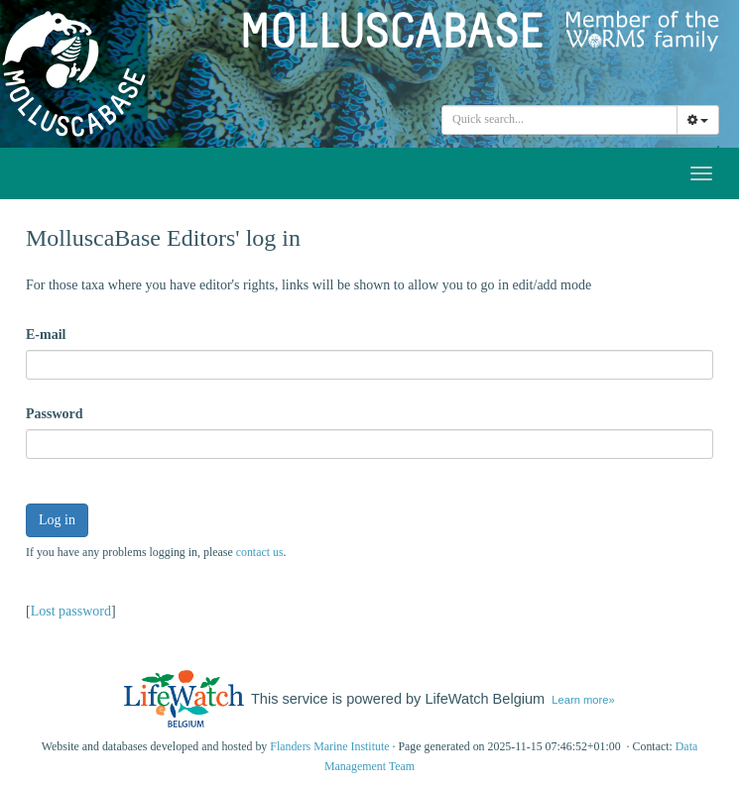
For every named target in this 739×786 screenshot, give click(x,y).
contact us (260, 552)
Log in (57, 519)
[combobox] (559, 120)
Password (54, 413)
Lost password (71, 611)
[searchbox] (562, 120)
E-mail (45, 334)
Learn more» (583, 700)
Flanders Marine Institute (329, 746)
